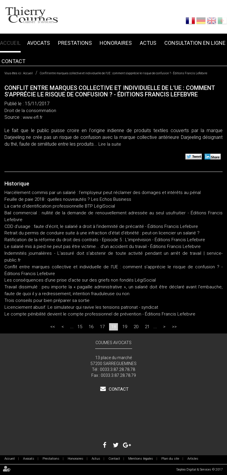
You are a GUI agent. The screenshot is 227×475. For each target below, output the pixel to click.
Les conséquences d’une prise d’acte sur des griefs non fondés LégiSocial (80, 280)
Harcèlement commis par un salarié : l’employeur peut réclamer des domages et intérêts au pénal (102, 192)
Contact (13, 61)
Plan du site (170, 459)
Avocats (38, 43)
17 (102, 326)
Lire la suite (109, 144)
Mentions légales (140, 459)
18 (113, 326)
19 (124, 326)
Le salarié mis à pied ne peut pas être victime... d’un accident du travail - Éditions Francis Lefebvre (102, 246)
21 (147, 326)
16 (91, 326)
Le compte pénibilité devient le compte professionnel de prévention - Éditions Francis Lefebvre (99, 314)
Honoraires (116, 43)
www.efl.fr (33, 117)
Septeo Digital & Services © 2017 (199, 469)
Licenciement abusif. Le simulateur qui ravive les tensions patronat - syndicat (81, 307)
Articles (192, 459)
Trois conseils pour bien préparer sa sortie (47, 300)
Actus (148, 43)
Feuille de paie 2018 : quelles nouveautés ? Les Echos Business (67, 199)
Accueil (10, 43)
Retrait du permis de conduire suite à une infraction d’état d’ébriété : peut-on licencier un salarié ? (102, 233)
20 (136, 326)
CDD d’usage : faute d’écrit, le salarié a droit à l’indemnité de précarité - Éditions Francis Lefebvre (101, 226)
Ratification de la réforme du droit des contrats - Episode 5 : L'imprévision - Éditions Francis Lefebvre (104, 239)
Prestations (75, 43)
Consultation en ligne (195, 43)
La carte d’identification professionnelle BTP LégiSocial (59, 206)
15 (79, 326)
